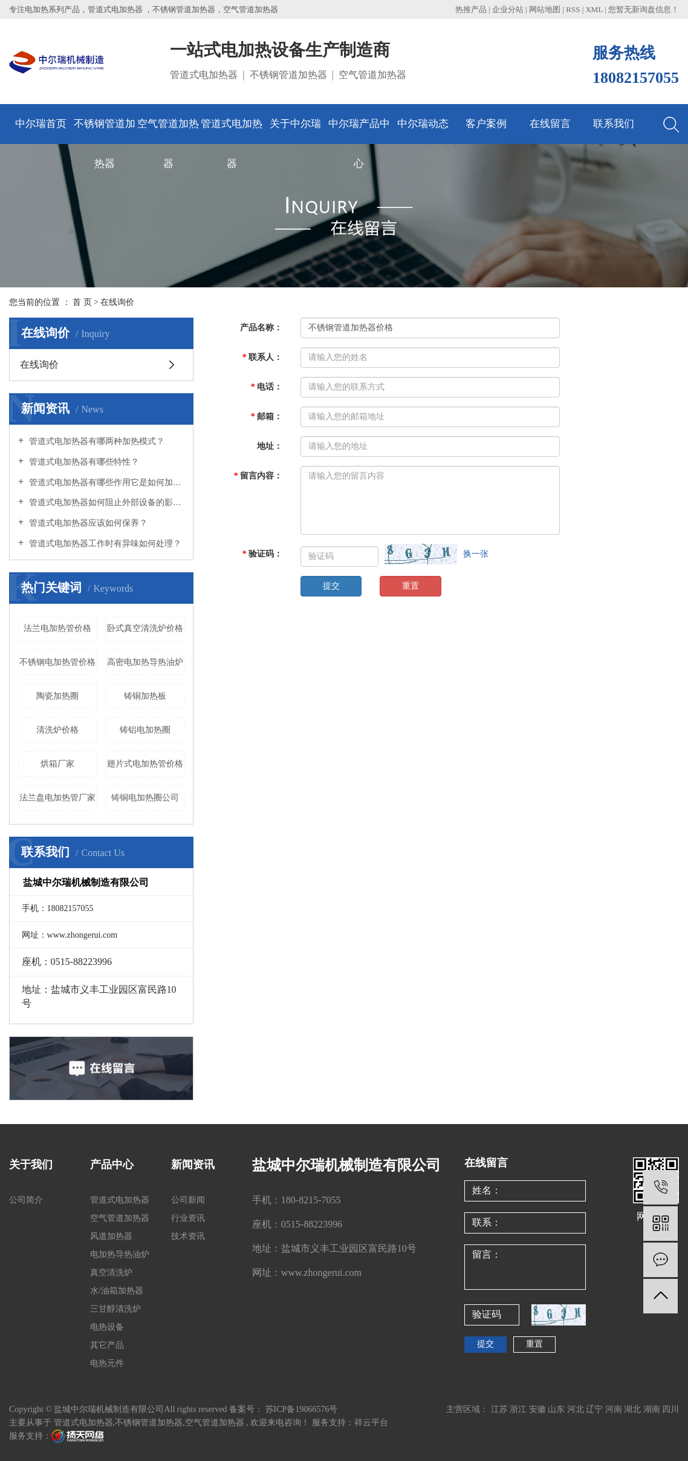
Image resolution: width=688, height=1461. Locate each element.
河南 (615, 1409)
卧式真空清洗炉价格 (145, 628)
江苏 (500, 1409)
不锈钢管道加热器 (104, 131)
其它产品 (107, 1345)
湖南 (653, 1409)
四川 (670, 1409)
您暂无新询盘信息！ (643, 9)
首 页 (82, 302)
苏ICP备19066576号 (301, 1409)
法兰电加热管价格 (57, 628)
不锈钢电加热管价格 (57, 662)
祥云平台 (371, 1422)
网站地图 (545, 9)
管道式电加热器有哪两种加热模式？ (95, 441)
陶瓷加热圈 (57, 696)
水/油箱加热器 (116, 1290)
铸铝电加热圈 (145, 729)
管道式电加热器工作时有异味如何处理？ (104, 543)
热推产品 (471, 9)
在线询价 (39, 364)
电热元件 (107, 1363)
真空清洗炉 (111, 1272)
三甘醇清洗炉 (115, 1308)
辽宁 (595, 1409)
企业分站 (508, 9)
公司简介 (26, 1199)
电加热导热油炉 (119, 1254)
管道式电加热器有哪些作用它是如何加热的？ (105, 482)
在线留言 (550, 123)
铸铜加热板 (145, 696)
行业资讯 (188, 1218)
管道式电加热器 (231, 131)
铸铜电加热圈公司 (145, 797)
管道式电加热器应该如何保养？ (87, 523)
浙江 (519, 1409)
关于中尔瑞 (295, 123)
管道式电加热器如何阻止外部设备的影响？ (105, 502)
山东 (557, 1409)
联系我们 (613, 123)
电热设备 (107, 1327)
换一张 (475, 553)
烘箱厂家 (57, 763)
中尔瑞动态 (423, 123)
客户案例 (486, 123)
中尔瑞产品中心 (359, 131)
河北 (576, 1409)
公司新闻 (188, 1199)
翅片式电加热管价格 (145, 763)
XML (593, 9)
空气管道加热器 (168, 131)
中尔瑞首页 (41, 123)
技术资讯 (188, 1236)
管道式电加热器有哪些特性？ (83, 461)
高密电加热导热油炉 (145, 662)
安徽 (538, 1409)
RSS (573, 9)
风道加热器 (111, 1236)
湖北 (633, 1409)
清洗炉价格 (57, 729)
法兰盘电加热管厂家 (57, 797)
